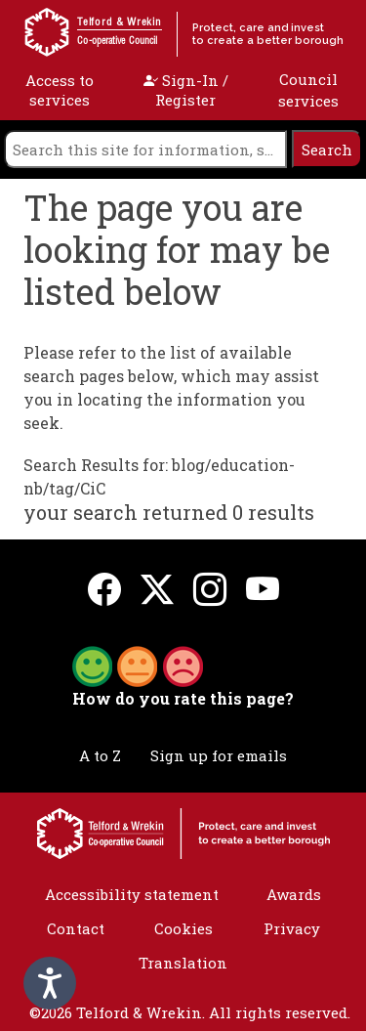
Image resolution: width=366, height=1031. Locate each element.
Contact (75, 928)
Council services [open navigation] (308, 90)
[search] (145, 149)
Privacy (292, 928)
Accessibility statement (132, 894)
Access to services (59, 89)
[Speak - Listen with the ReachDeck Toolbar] (49, 983)
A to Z (100, 755)
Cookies (183, 928)
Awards (293, 894)
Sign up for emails (218, 755)
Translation (183, 962)
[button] (137, 664)
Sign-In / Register (185, 89)
